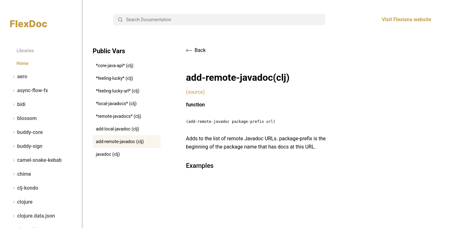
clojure (21, 202)
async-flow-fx (29, 90)
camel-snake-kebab (36, 160)
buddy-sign (26, 146)
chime (20, 174)
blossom (23, 118)
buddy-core (26, 132)
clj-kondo (24, 188)
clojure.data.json (32, 216)
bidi (17, 104)
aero (18, 76)
